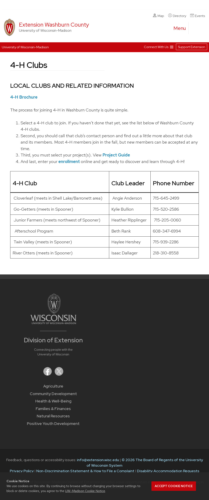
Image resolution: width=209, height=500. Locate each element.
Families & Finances (53, 408)
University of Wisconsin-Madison (25, 47)
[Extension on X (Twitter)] (59, 374)
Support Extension (191, 47)
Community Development (53, 393)
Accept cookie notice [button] (174, 486)
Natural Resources (53, 416)
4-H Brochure (24, 97)
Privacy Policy (22, 471)
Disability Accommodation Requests (168, 471)
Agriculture (53, 386)
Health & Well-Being (53, 401)
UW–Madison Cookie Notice (85, 491)
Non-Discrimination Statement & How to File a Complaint (85, 471)
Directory (177, 15)
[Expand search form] (196, 28)
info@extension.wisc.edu (98, 459)
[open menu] (180, 28)
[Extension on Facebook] (48, 374)
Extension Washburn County (54, 24)
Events (197, 15)
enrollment (69, 161)
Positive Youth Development (53, 423)
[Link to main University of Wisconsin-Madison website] (53, 322)
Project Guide (116, 155)
